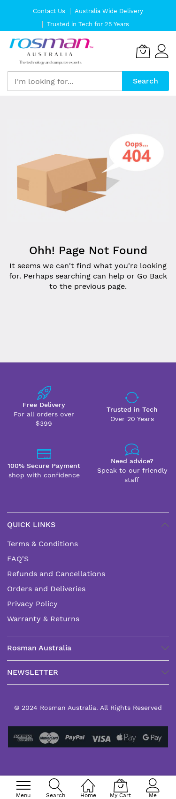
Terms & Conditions (42, 543)
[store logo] (51, 51)
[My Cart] (143, 51)
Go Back (152, 275)
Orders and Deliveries (46, 588)
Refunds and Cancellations (56, 573)
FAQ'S (18, 558)
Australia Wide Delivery (109, 11)
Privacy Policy (32, 603)
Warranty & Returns (43, 618)
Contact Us (49, 11)
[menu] (23, 785)
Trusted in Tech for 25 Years (88, 24)
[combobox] (64, 81)
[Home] (88, 780)
